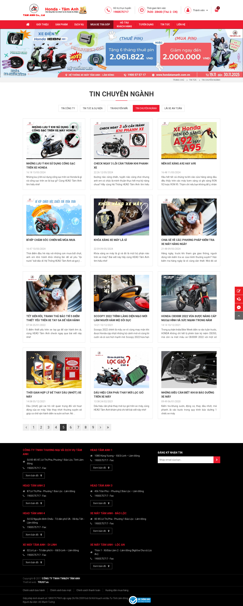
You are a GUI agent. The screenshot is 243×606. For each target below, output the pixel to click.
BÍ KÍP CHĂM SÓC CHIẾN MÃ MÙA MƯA (50, 240)
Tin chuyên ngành (146, 108)
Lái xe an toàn (173, 108)
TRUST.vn (43, 582)
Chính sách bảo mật (60, 590)
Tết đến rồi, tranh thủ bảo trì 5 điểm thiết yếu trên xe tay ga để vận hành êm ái (53, 318)
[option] (121, 53)
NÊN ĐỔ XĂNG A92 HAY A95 (178, 163)
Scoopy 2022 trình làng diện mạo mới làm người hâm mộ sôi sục (120, 318)
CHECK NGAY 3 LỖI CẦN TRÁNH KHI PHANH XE (121, 165)
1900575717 (33, 468)
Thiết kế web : (30, 582)
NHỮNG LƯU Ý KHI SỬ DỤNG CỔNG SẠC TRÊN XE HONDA (50, 165)
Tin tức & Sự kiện (92, 108)
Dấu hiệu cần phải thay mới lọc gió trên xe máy (119, 394)
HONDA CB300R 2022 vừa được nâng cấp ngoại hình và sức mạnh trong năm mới (189, 318)
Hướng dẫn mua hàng (116, 590)
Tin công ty (68, 108)
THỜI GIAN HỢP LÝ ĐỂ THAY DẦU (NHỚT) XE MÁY (53, 394)
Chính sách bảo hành (34, 590)
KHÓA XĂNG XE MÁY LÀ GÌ (110, 240)
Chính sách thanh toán (88, 590)
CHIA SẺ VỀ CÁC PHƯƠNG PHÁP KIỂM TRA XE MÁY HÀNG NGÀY (187, 242)
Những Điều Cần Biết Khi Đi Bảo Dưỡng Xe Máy (187, 394)
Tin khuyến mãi (119, 108)
